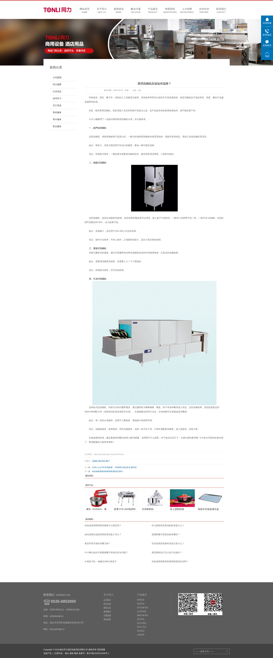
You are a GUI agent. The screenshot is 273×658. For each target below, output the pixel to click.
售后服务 (57, 126)
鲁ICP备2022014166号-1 (98, 653)
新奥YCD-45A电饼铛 (124, 509)
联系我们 (221, 11)
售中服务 (57, 119)
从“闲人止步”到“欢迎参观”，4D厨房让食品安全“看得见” (114, 467)
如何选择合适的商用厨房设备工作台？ (103, 534)
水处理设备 (141, 611)
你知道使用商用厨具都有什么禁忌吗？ (103, 525)
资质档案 (101, 649)
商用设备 (140, 600)
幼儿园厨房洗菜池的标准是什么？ (168, 525)
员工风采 (57, 105)
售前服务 (57, 112)
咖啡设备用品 (142, 615)
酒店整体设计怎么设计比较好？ (167, 552)
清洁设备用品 (142, 607)
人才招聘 (187, 11)
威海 (72, 653)
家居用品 (140, 631)
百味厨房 (140, 635)
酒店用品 (102, 461)
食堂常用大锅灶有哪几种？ (98, 543)
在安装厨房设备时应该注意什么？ (168, 543)
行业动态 (57, 91)
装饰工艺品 (141, 627)
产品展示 (152, 11)
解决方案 (135, 11)
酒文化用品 (141, 623)
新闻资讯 (118, 11)
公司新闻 (57, 77)
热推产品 (47, 653)
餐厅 (108, 461)
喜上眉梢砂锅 (177, 509)
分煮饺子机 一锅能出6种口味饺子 (101, 561)
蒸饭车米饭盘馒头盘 (208, 509)
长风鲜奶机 (148, 509)
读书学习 (57, 98)
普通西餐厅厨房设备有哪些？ (166, 534)
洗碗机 (95, 461)
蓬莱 (76, 653)
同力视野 (57, 84)
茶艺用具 (140, 619)
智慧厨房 (169, 11)
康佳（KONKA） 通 (96, 509)
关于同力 (101, 11)
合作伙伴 (204, 11)
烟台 (67, 653)
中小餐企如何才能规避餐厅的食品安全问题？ (106, 552)
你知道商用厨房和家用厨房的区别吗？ (108, 471)
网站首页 (84, 11)
